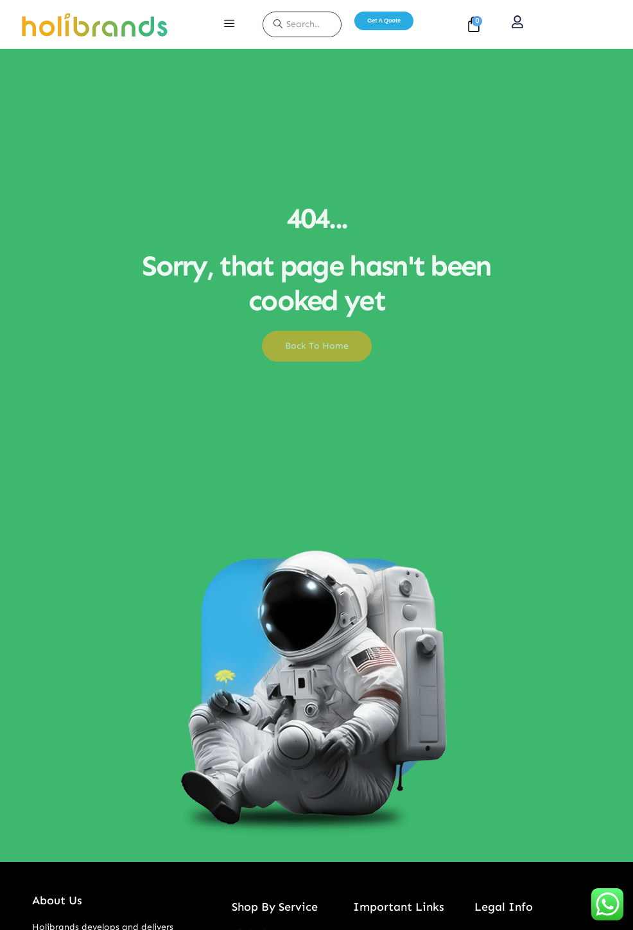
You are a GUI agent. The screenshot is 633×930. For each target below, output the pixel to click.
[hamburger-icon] (228, 24)
